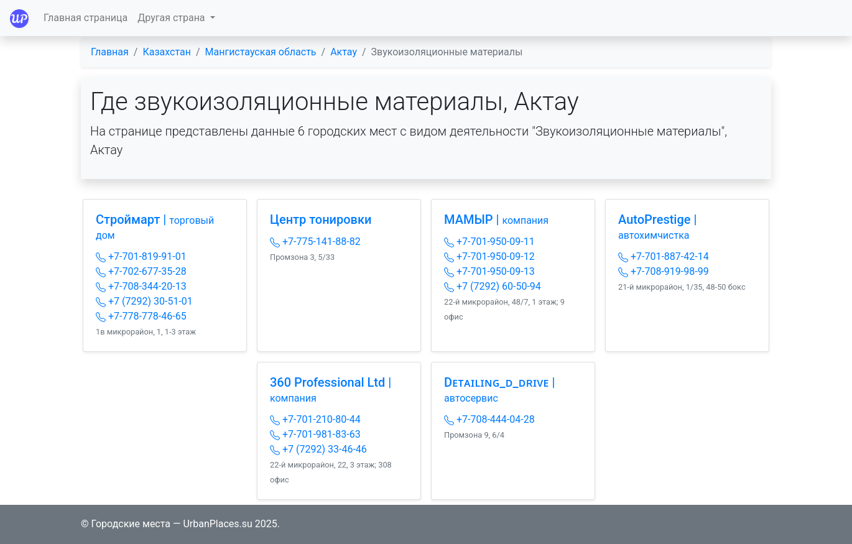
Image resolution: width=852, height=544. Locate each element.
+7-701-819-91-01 (141, 256)
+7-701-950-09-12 (489, 256)
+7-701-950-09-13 (489, 271)
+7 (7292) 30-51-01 (144, 301)
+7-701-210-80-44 (315, 419)
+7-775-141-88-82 (315, 241)
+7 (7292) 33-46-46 (318, 449)
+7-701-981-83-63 (315, 434)
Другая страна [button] (172, 18)
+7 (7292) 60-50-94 (492, 286)
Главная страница (85, 18)
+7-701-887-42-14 (663, 256)
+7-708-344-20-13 (141, 286)
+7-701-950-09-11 (489, 241)
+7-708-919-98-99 (663, 271)
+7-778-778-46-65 (141, 316)
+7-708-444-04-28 (489, 419)
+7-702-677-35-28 (141, 271)
